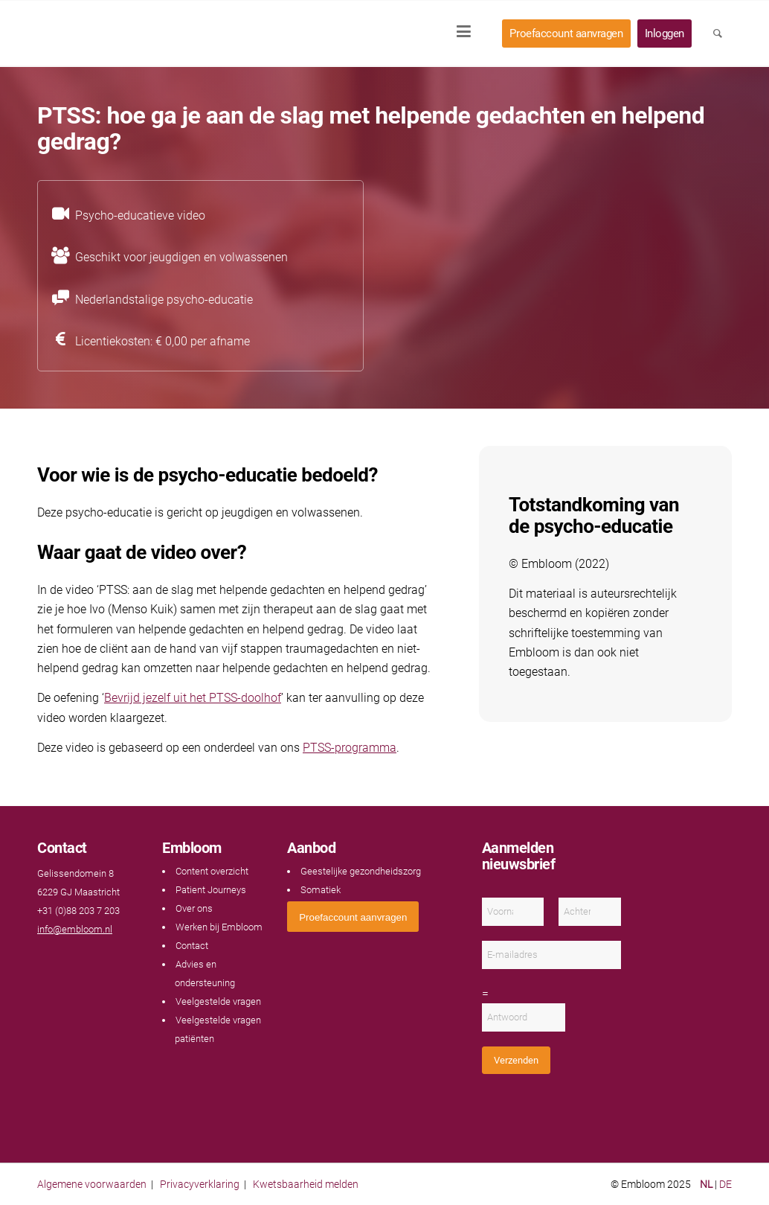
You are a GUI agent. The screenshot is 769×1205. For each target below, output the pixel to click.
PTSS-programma (349, 748)
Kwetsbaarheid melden (305, 1184)
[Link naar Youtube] (59, 958)
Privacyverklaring (199, 1184)
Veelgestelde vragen (218, 1001)
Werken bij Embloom (219, 927)
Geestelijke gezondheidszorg (360, 871)
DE (725, 1184)
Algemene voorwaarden (92, 1184)
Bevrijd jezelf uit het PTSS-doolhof (192, 698)
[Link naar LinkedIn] (74, 958)
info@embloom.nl (74, 929)
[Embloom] (135, 33)
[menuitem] (468, 33)
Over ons (194, 908)
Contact (192, 945)
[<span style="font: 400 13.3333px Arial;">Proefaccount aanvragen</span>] (353, 916)
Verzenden (516, 1060)
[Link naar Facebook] (44, 958)
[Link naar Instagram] (89, 958)
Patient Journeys (211, 889)
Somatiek (320, 889)
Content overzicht (212, 871)
